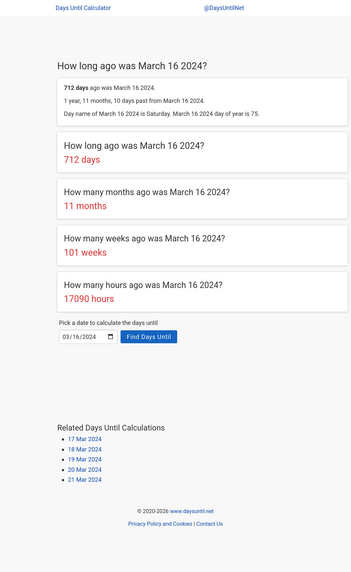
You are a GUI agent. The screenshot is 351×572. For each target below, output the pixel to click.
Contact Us (209, 524)
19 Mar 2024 (85, 459)
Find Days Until (149, 336)
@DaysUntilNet (224, 7)
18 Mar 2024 (85, 449)
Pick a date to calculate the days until (108, 322)
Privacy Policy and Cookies (160, 524)
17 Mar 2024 (85, 438)
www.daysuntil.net (192, 511)
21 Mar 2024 (85, 479)
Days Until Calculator (83, 7)
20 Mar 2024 (85, 469)
